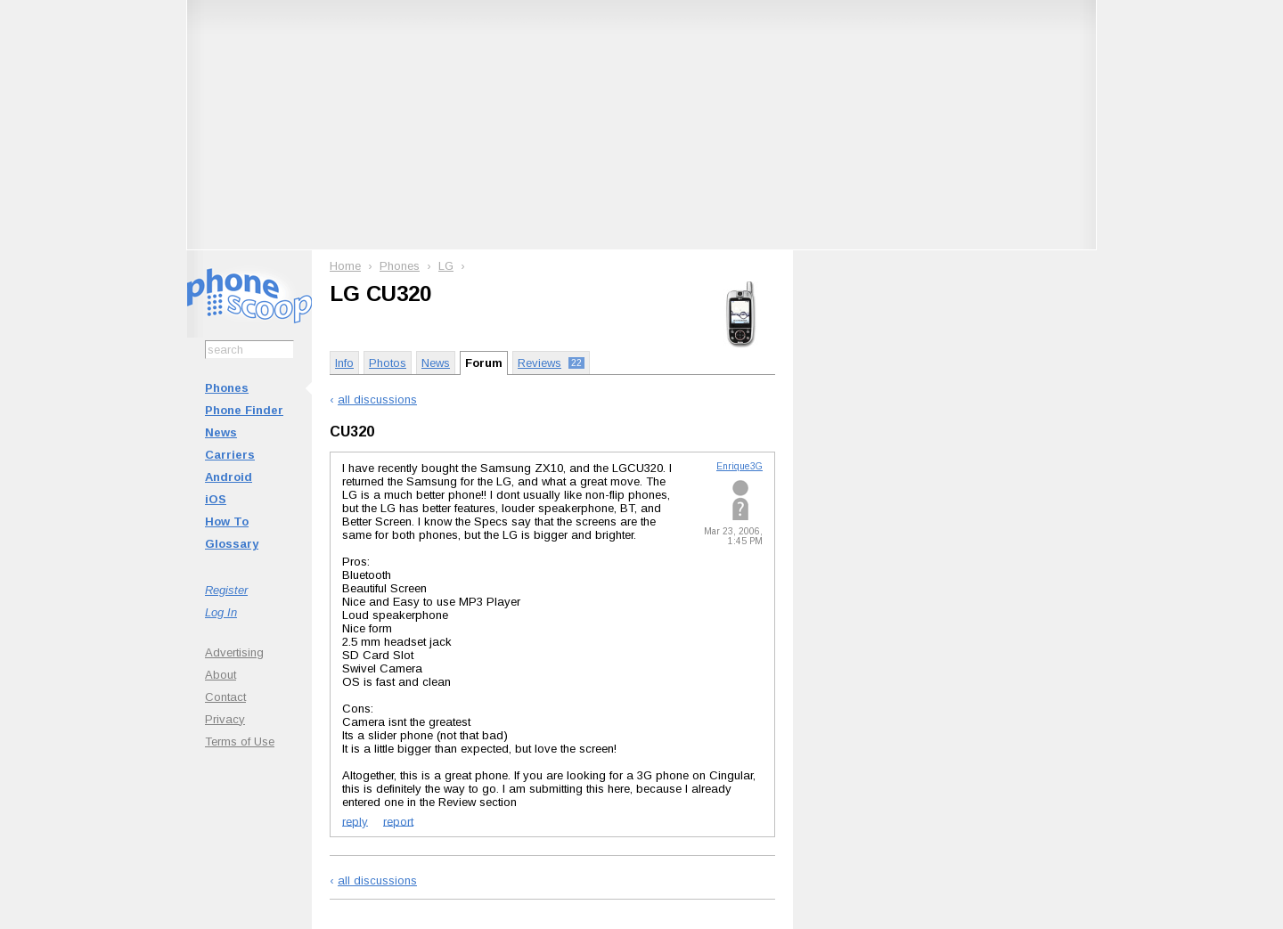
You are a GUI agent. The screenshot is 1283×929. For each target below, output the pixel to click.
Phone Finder (244, 410)
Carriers (230, 454)
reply (355, 820)
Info (344, 363)
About (220, 674)
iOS (215, 499)
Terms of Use (239, 741)
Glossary (231, 543)
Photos (387, 363)
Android (228, 477)
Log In (221, 612)
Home (345, 266)
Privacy (225, 719)
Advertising (234, 652)
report (398, 820)
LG (446, 266)
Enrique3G (739, 466)
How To (227, 521)
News (221, 432)
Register (226, 590)
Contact (225, 697)
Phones (227, 388)
